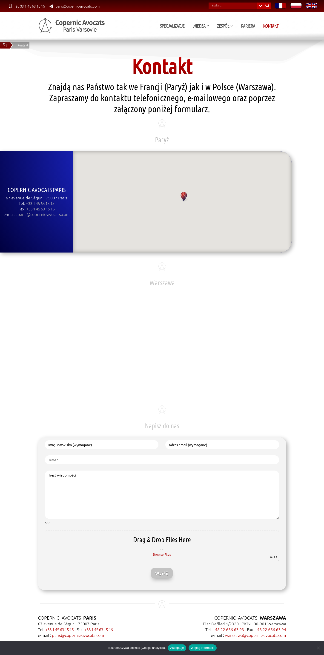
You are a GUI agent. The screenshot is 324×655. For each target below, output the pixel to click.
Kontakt (301, 26)
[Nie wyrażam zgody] (318, 648)
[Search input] (233, 6)
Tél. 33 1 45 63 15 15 (27, 6)
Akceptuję (177, 647)
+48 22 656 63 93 (228, 629)
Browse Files (162, 554)
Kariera (278, 26)
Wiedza (229, 26)
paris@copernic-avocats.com (74, 6)
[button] (151, 197)
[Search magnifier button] (267, 6)
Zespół (253, 26)
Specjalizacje (202, 26)
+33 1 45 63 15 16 (98, 629)
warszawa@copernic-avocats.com (255, 635)
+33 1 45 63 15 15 (59, 629)
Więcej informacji (203, 647)
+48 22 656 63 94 (270, 629)
